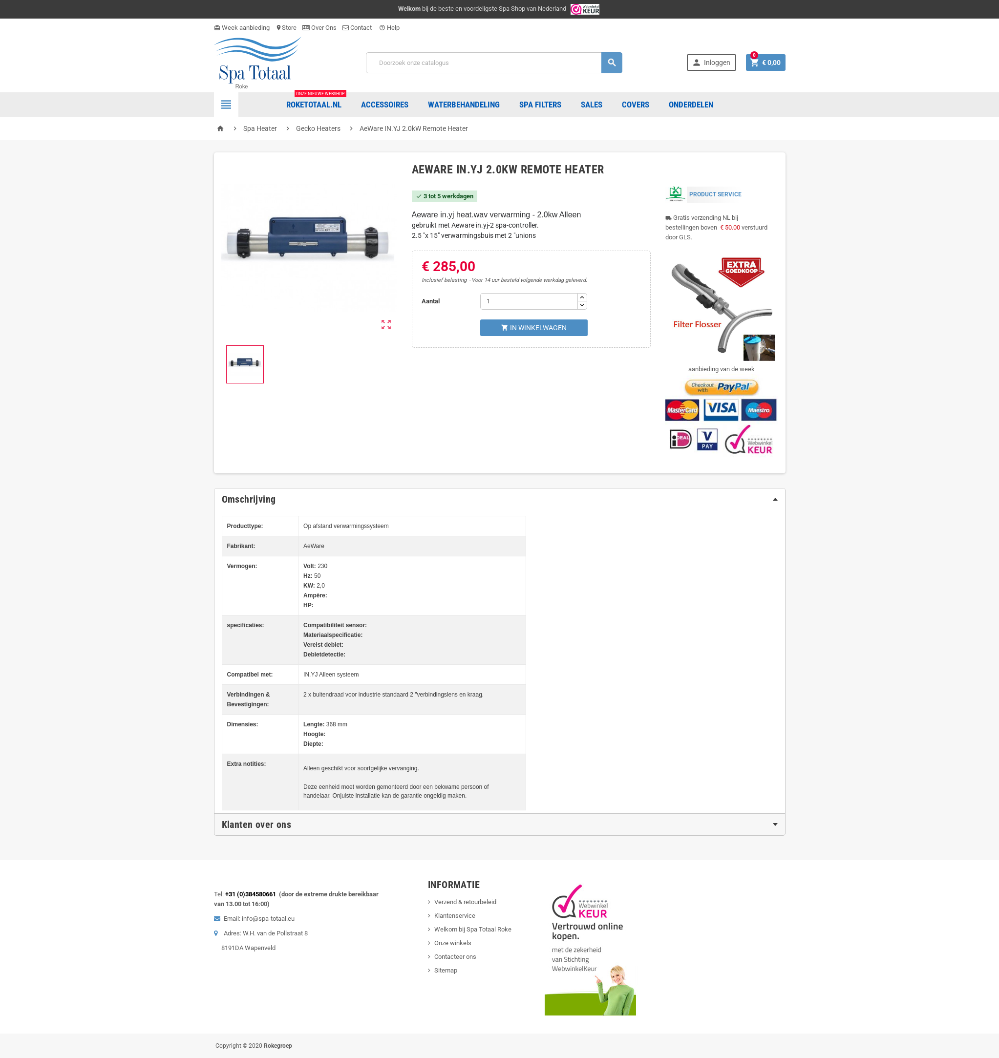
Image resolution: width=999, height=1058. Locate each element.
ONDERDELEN (691, 104)
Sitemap (445, 970)
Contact (357, 27)
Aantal (431, 301)
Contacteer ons (455, 956)
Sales (591, 104)
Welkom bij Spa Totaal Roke (472, 929)
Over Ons (319, 27)
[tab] (499, 499)
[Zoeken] (494, 62)
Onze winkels (452, 943)
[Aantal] (529, 301)
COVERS (635, 104)
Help (389, 27)
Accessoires (384, 104)
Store (286, 27)
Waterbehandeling (464, 104)
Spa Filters (540, 104)
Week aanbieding (242, 27)
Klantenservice (454, 915)
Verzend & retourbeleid (465, 902)
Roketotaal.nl (316, 100)
